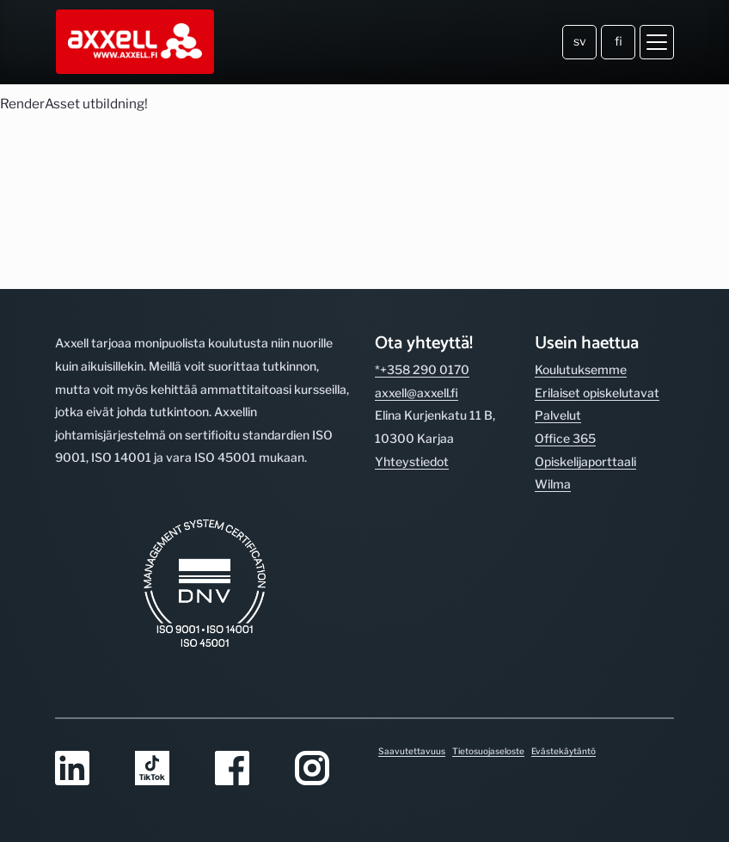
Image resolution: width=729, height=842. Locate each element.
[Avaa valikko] (657, 42)
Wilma (553, 483)
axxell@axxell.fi (416, 392)
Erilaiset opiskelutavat (597, 392)
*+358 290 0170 (422, 369)
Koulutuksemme (581, 369)
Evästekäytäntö (563, 751)
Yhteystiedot (412, 461)
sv (579, 41)
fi (618, 41)
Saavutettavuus (411, 751)
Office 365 (565, 438)
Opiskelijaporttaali (585, 461)
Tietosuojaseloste (488, 751)
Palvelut (558, 415)
